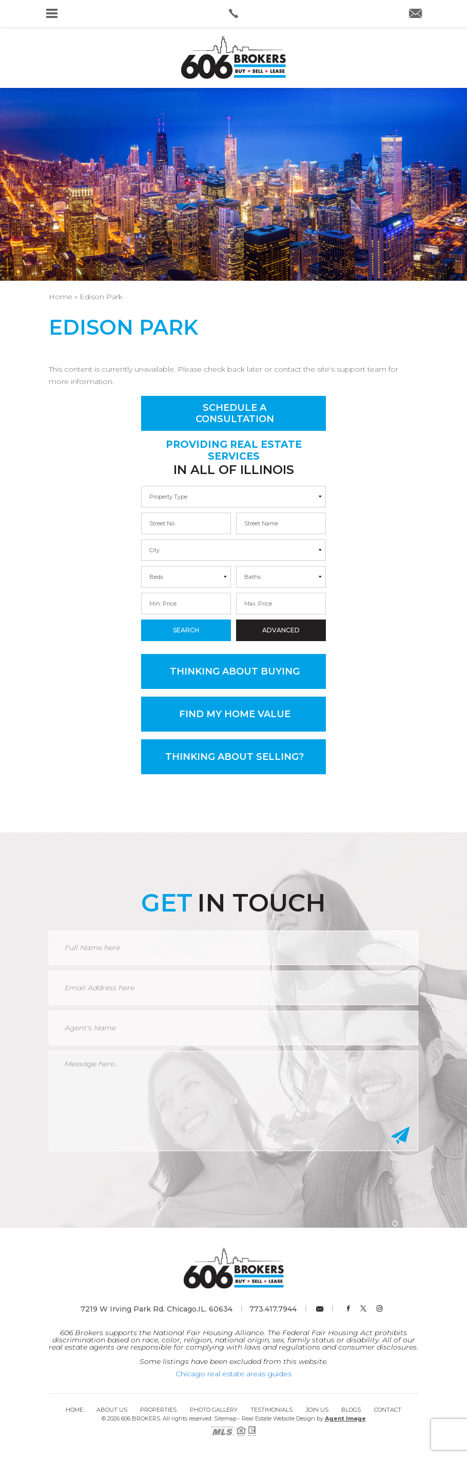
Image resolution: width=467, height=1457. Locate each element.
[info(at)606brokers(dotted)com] (415, 14)
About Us (111, 1409)
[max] (281, 523)
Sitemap (225, 1418)
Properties (158, 1409)
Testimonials (271, 1409)
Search (186, 630)
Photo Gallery (214, 1409)
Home (74, 1409)
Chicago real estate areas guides (233, 1373)
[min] (186, 523)
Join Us (317, 1409)
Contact (387, 1409)
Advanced (281, 630)
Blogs (351, 1409)
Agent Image (345, 1418)
